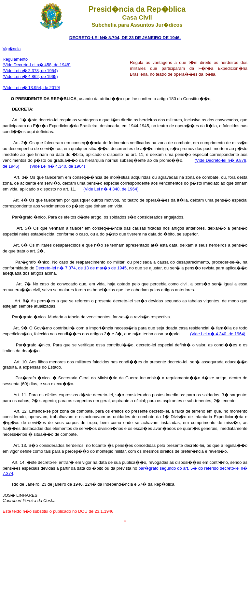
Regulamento (15, 59)
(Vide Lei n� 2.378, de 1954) (30, 70)
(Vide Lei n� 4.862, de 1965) (30, 76)
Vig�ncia (12, 48)
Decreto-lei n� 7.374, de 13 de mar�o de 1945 (81, 268)
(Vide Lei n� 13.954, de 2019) (31, 87)
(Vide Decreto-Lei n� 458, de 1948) (37, 64)
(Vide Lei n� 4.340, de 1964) (57, 166)
